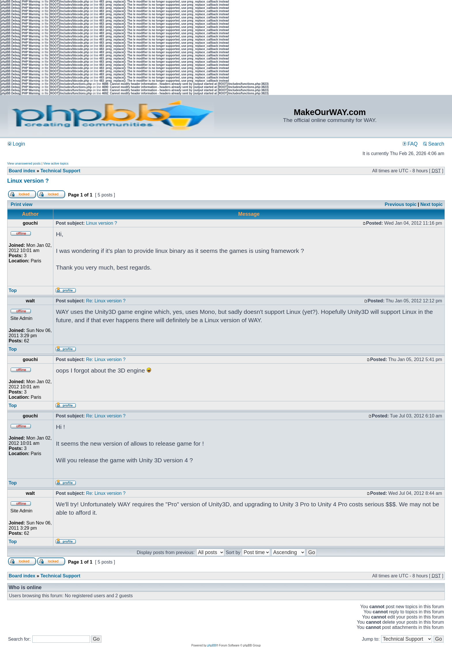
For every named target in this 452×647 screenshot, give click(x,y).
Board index (22, 170)
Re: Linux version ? (105, 300)
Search (433, 144)
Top (13, 290)
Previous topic (401, 204)
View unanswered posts (24, 163)
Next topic (431, 204)
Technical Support (60, 170)
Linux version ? (28, 181)
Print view (22, 204)
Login (16, 144)
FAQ (410, 144)
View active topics (55, 163)
